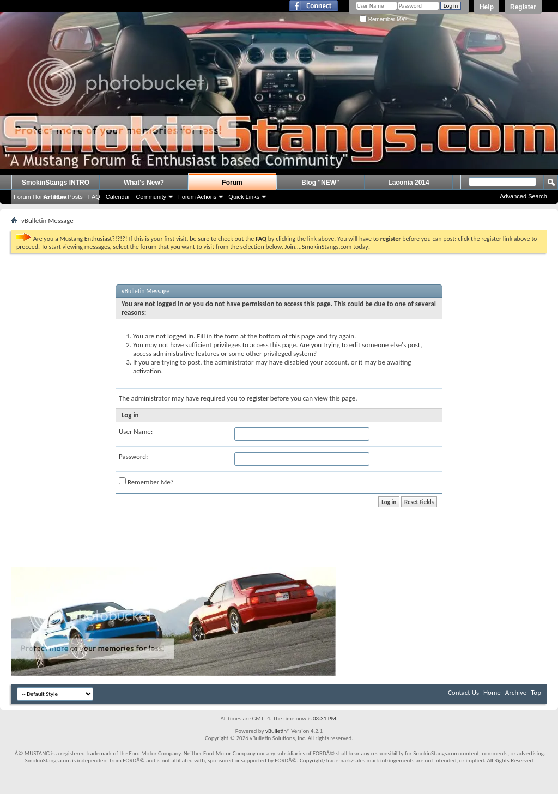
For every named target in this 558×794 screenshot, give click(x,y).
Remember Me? (383, 19)
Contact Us (463, 692)
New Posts (68, 196)
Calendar (118, 196)
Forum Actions (197, 196)
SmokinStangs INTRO (55, 182)
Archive (515, 692)
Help (487, 7)
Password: (133, 456)
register (258, 398)
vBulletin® (277, 731)
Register (523, 7)
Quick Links (243, 196)
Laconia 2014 (408, 182)
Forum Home (31, 196)
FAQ (94, 196)
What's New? (144, 182)
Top (536, 692)
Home (492, 692)
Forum (232, 182)
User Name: (136, 431)
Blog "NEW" (320, 182)
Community (151, 196)
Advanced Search (523, 196)
